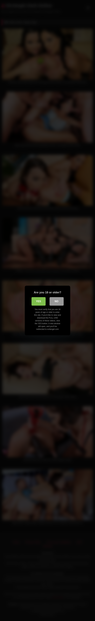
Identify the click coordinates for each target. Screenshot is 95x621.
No (56, 301)
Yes (38, 301)
